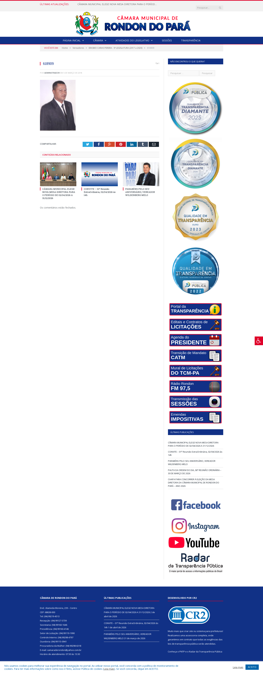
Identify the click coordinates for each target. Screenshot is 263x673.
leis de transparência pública (183, 640)
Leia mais (109, 668)
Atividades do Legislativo (132, 37)
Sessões (167, 37)
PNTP (182, 648)
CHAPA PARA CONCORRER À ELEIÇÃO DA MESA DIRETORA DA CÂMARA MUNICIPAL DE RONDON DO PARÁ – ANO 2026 (193, 479)
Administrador (52, 69)
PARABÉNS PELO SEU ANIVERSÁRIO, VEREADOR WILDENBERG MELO (140, 188)
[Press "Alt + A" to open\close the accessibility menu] (259, 340)
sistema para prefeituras (210, 627)
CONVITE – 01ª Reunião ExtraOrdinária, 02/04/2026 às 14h (100, 188)
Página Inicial (72, 37)
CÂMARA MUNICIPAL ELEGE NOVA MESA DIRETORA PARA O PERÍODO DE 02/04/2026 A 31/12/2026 (117, 4)
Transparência (190, 37)
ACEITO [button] (252, 667)
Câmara (98, 37)
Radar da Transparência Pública (205, 648)
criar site (188, 627)
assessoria (191, 632)
